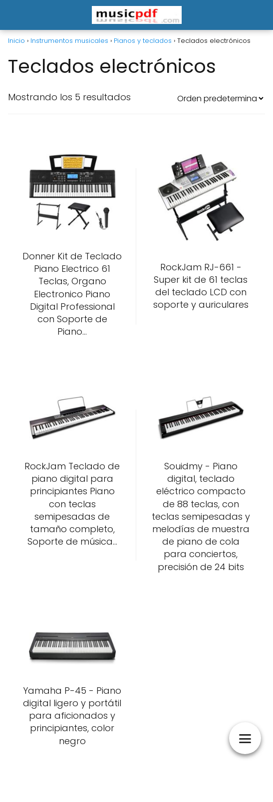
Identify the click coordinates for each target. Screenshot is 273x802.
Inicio (16, 40)
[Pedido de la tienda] (220, 98)
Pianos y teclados (143, 40)
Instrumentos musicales (69, 40)
